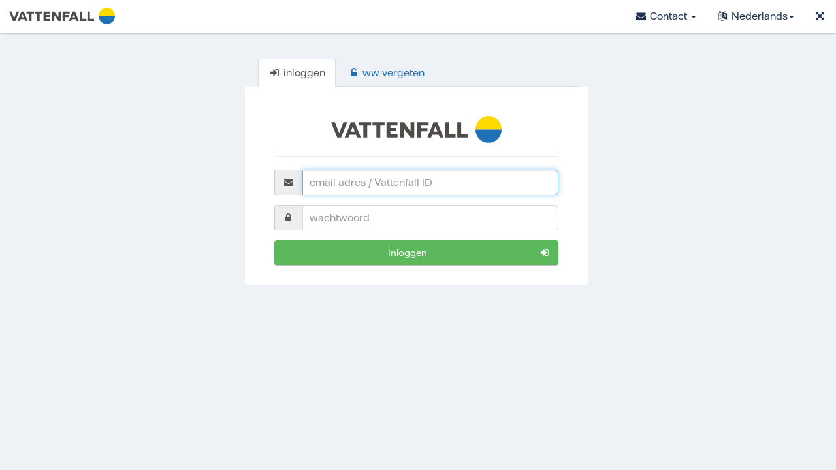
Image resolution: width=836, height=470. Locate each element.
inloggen (469, 253)
